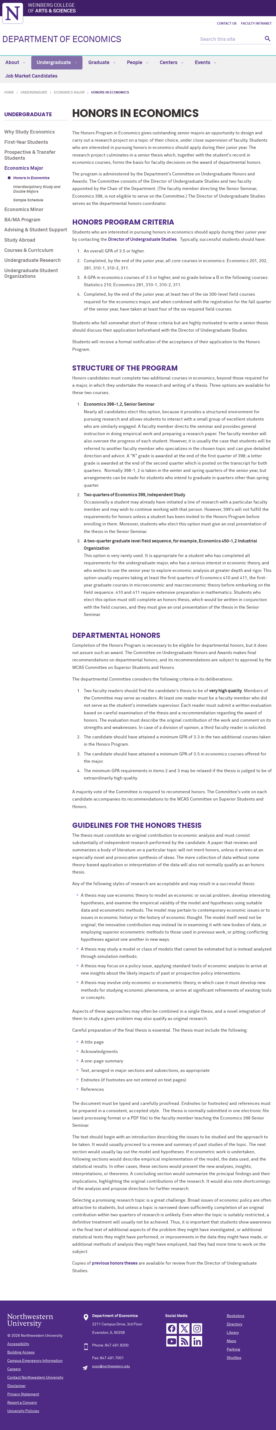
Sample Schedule (28, 200)
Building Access (20, 1352)
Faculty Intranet (256, 23)
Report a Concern (22, 1403)
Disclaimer (16, 1386)
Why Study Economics (29, 132)
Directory (234, 1324)
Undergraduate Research (32, 260)
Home (9, 92)
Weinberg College (151, 8)
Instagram (197, 1328)
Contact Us (227, 23)
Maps (231, 1341)
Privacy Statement (23, 1394)
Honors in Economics (31, 178)
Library (233, 1333)
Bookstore (235, 1316)
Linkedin (197, 1341)
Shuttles (234, 1358)
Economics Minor (23, 209)
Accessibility (18, 1344)
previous (114, 1263)
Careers (14, 1369)
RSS (184, 1341)
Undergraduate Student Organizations (31, 273)
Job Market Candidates (31, 76)
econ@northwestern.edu (111, 1366)
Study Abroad (19, 240)
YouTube (171, 1341)
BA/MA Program (22, 220)
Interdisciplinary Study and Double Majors (36, 189)
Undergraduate (57, 62)
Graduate (102, 62)
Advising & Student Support (35, 230)
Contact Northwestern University (35, 1377)
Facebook (171, 1328)
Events (205, 62)
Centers (172, 62)
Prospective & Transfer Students (30, 155)
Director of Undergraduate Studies (142, 239)
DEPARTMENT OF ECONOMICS (61, 39)
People (138, 62)
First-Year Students (26, 142)
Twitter (184, 1328)
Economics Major (69, 92)
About (15, 62)
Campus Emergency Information (35, 1361)
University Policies (23, 1411)
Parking (233, 1349)
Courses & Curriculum (28, 250)
